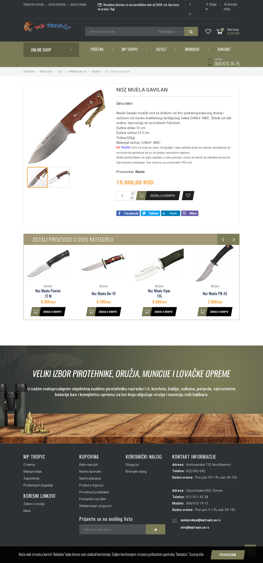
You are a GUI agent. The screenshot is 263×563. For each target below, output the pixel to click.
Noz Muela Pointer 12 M (48, 293)
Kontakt (224, 49)
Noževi (96, 71)
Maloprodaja (32, 471)
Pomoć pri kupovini (33, 4)
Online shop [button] (41, 50)
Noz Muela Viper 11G (159, 293)
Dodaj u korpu (46, 311)
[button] (102, 91)
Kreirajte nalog (230, 6)
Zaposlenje (31, 478)
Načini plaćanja (78, 4)
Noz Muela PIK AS (215, 293)
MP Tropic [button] (130, 49)
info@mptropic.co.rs (195, 527)
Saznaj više (196, 560)
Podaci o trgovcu (91, 485)
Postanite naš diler (92, 499)
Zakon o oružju (34, 504)
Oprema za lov (77, 71)
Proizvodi (46, 71)
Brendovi (192, 49)
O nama (29, 464)
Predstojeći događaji (38, 485)
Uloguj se (211, 6)
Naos (27, 511)
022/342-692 (195, 471)
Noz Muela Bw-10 (104, 293)
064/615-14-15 (227, 63)
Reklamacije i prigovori (95, 506)
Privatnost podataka (94, 492)
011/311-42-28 (197, 497)
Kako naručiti (88, 464)
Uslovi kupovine (57, 4)
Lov (60, 71)
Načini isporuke (90, 471)
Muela (140, 172)
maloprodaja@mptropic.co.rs (200, 519)
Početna (97, 49)
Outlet (161, 49)
